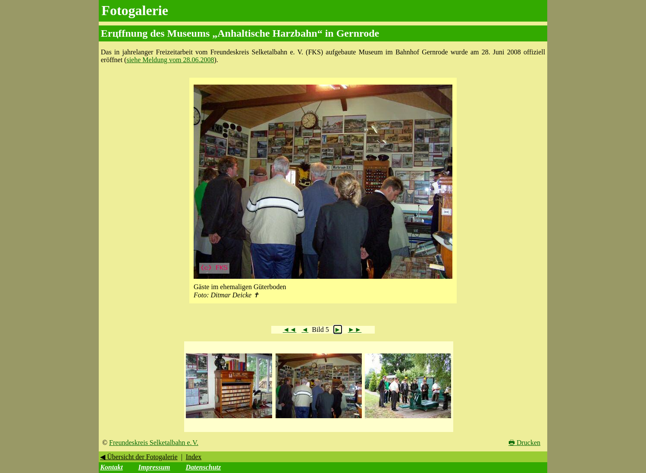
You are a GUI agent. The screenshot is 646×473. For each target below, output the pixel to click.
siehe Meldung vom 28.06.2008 (170, 59)
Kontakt (111, 467)
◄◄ (290, 329)
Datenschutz (203, 467)
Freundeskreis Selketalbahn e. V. (153, 442)
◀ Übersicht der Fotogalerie (139, 456)
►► (355, 329)
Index (193, 456)
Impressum (154, 467)
